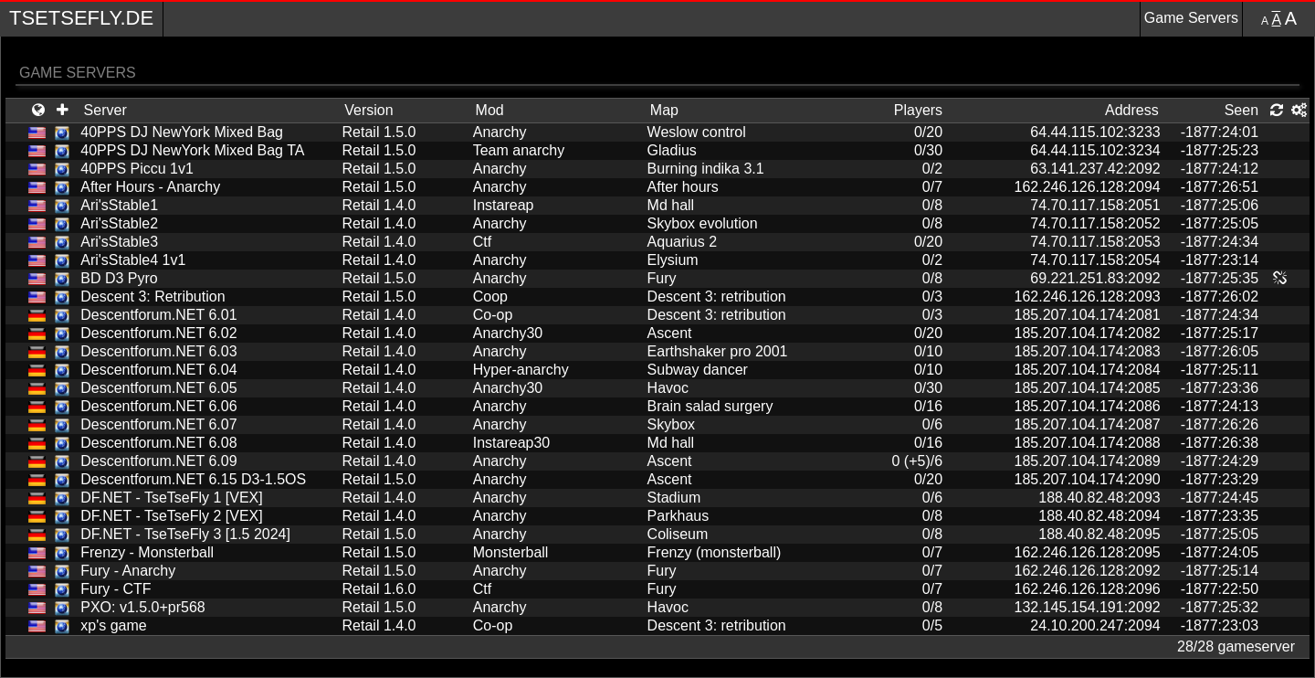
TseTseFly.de (81, 17)
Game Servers (1191, 18)
